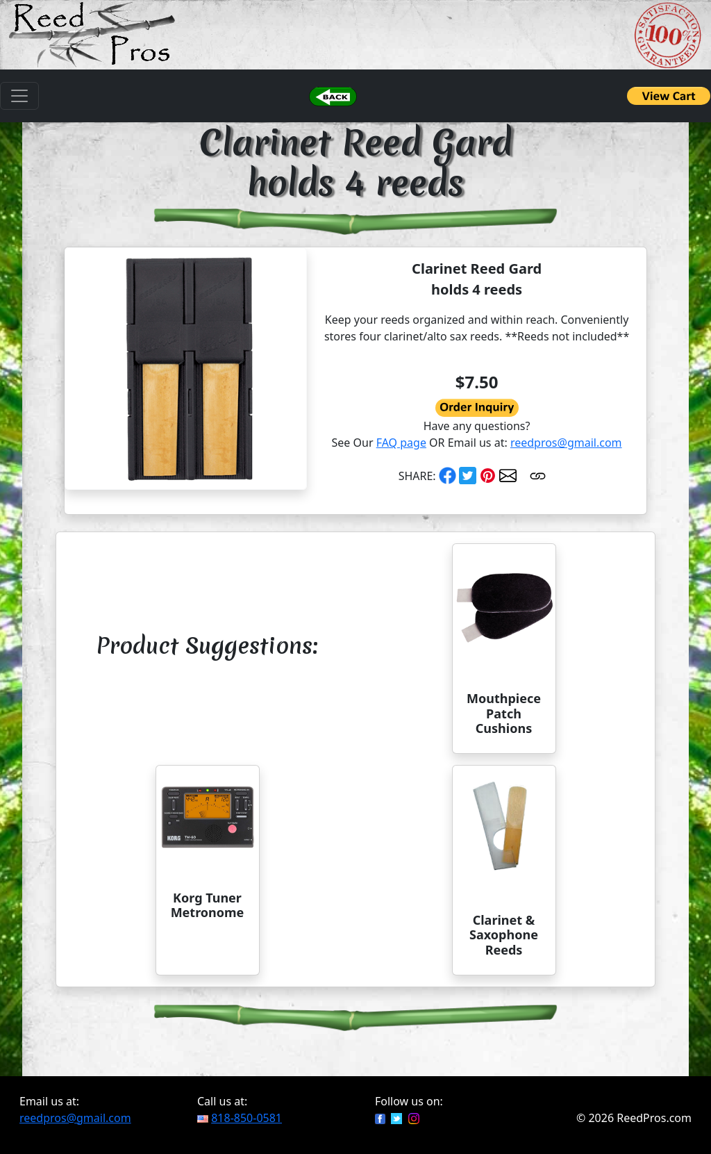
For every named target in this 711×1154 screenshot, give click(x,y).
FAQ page (401, 442)
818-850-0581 (246, 1118)
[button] (332, 95)
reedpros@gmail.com (566, 442)
